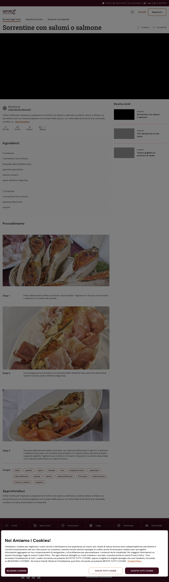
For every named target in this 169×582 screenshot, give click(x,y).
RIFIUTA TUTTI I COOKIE (105, 571)
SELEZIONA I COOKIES (16, 571)
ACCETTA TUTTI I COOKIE (142, 571)
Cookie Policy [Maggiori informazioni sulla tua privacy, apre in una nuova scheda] (135, 561)
